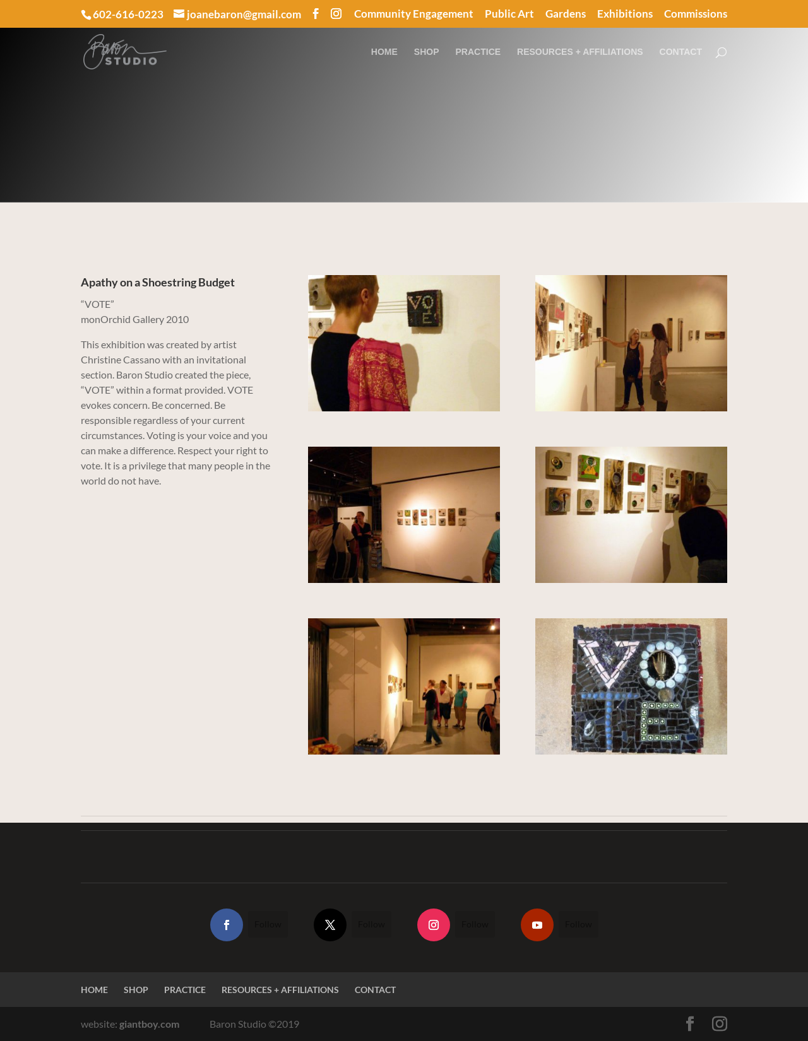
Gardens (565, 14)
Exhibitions (625, 14)
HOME (384, 52)
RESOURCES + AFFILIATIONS (580, 52)
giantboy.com (149, 1024)
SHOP (426, 52)
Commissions (695, 14)
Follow (268, 924)
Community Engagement (413, 14)
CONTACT (681, 52)
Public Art (509, 14)
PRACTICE (478, 52)
